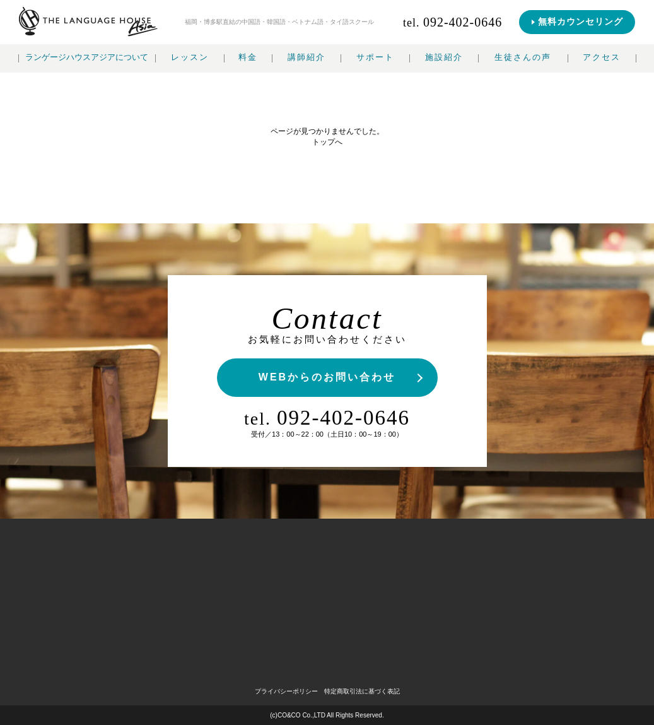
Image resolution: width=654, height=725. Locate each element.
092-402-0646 (327, 417)
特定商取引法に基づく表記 (362, 691)
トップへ (327, 142)
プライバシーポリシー (286, 691)
